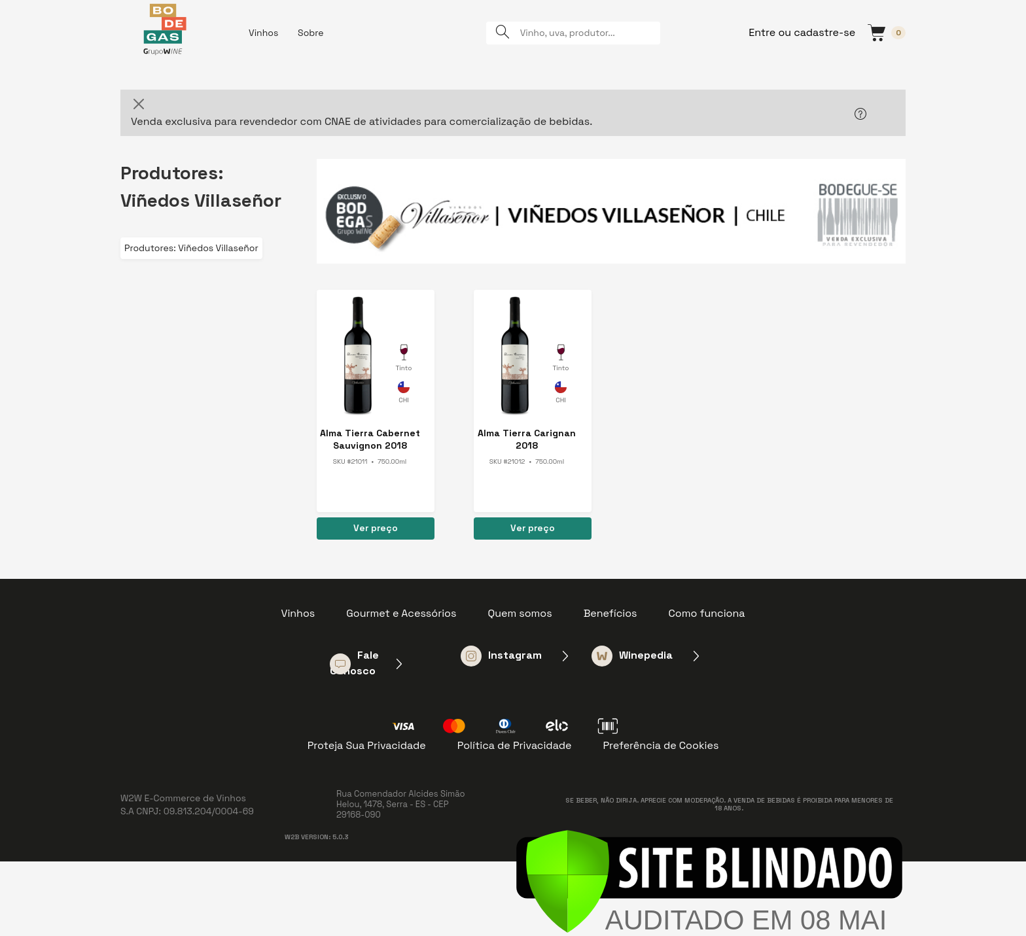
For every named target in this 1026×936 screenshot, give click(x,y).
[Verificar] (709, 880)
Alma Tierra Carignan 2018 (527, 439)
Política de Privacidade (514, 745)
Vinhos (263, 33)
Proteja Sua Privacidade (367, 745)
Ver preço (375, 528)
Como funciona (707, 613)
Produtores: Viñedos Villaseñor (191, 248)
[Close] (139, 104)
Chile (404, 394)
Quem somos (519, 613)
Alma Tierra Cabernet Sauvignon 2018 (370, 439)
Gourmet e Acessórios (401, 613)
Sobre (311, 33)
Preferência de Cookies (660, 745)
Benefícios (610, 613)
